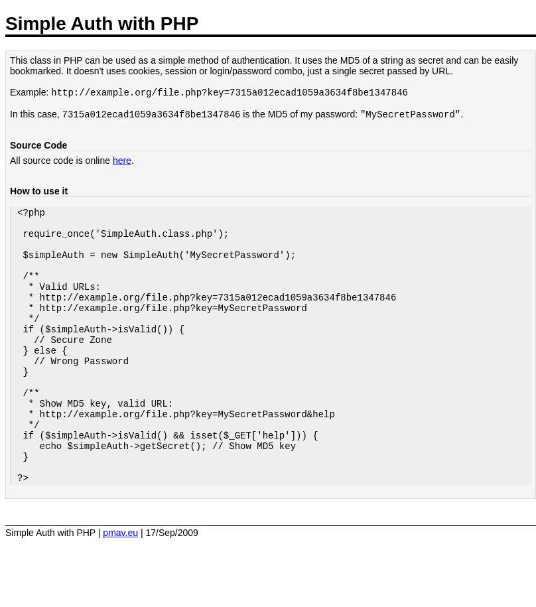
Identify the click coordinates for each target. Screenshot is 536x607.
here (122, 163)
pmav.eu (120, 587)
